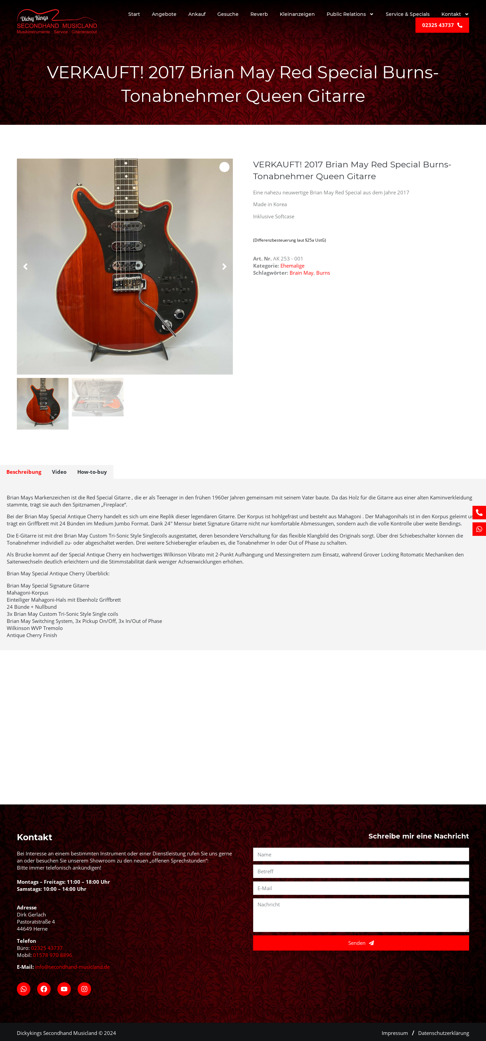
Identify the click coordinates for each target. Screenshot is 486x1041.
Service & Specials (408, 14)
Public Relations (350, 14)
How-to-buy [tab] (92, 471)
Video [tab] (59, 471)
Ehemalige (292, 265)
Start (134, 14)
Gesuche (228, 14)
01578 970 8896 (52, 952)
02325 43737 (47, 945)
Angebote (164, 14)
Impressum (395, 1030)
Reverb (259, 14)
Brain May (302, 272)
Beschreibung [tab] (23, 471)
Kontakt (455, 14)
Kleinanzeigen (297, 14)
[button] (25, 267)
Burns (323, 272)
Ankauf (197, 14)
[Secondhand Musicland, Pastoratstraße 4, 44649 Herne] (243, 743)
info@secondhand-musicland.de (72, 964)
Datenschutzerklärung (443, 1030)
